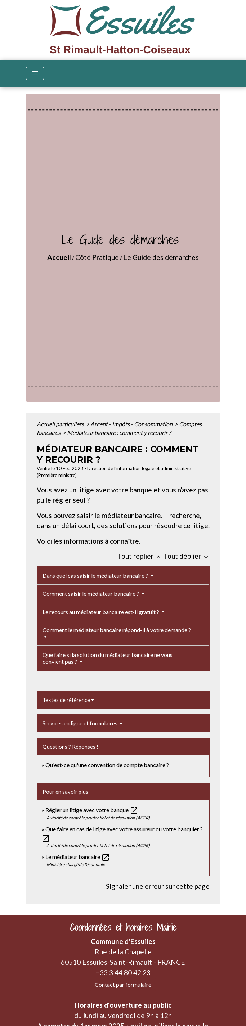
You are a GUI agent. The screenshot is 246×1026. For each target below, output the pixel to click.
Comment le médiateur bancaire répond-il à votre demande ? (117, 629)
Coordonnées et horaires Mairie (123, 927)
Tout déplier (187, 556)
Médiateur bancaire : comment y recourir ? (119, 432)
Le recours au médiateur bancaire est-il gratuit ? (101, 611)
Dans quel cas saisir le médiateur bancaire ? (96, 575)
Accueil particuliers (61, 423)
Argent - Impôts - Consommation (132, 423)
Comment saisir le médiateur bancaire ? (91, 593)
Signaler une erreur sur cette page (158, 886)
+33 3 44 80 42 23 (123, 972)
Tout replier (140, 556)
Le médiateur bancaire (77, 856)
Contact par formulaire (123, 984)
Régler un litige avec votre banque (91, 809)
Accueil (59, 257)
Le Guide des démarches (161, 257)
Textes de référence (66, 700)
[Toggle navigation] (35, 73)
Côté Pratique (97, 257)
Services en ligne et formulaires (80, 723)
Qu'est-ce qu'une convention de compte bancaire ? (107, 764)
